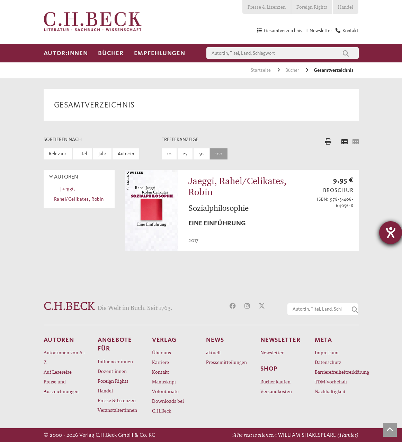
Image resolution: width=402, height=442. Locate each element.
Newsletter (272, 352)
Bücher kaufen (275, 381)
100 (218, 154)
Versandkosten (276, 391)
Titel (82, 154)
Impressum (327, 352)
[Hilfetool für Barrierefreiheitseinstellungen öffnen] (390, 232)
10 (169, 154)
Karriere (160, 362)
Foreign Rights (311, 7)
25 (185, 154)
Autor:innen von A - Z (64, 357)
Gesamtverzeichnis (334, 70)
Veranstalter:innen (117, 410)
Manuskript (164, 381)
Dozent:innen (112, 371)
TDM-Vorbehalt (331, 381)
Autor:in (126, 154)
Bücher (110, 53)
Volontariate (165, 391)
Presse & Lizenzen (267, 7)
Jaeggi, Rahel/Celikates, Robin (79, 194)
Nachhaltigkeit (330, 391)
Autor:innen (66, 53)
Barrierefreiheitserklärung (337, 372)
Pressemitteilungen (226, 362)
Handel (345, 7)
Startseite (261, 70)
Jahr (102, 154)
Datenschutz (328, 362)
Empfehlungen (159, 53)
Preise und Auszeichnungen (61, 386)
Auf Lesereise (58, 372)
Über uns (161, 352)
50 (201, 154)
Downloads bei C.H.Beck (168, 406)
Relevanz (57, 154)
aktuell (213, 352)
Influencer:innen (115, 361)
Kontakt (160, 372)
